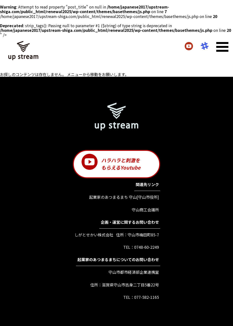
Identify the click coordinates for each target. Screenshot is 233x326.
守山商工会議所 (145, 209)
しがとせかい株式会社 (94, 234)
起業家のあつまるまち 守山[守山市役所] (124, 197)
